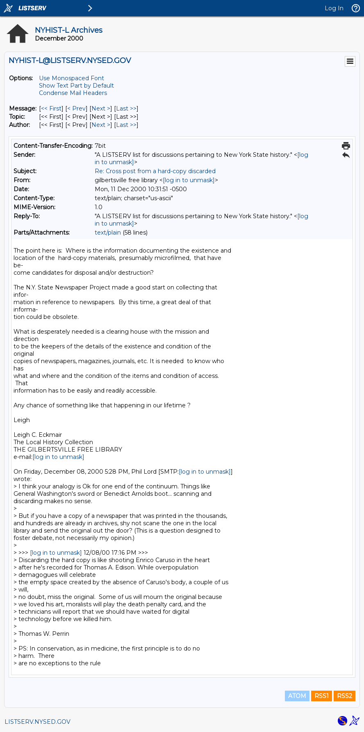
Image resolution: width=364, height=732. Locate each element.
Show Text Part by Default (76, 85)
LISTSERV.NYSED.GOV (38, 721)
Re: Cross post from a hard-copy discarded (155, 171)
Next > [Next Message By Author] (100, 125)
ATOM (297, 696)
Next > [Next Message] (100, 108)
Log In (334, 8)
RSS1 (321, 696)
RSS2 (344, 696)
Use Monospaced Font (71, 78)
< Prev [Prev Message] (76, 108)
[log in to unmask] (189, 180)
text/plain (108, 232)
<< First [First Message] (51, 108)
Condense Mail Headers (73, 93)
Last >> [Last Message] (126, 108)
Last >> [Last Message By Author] (126, 125)
